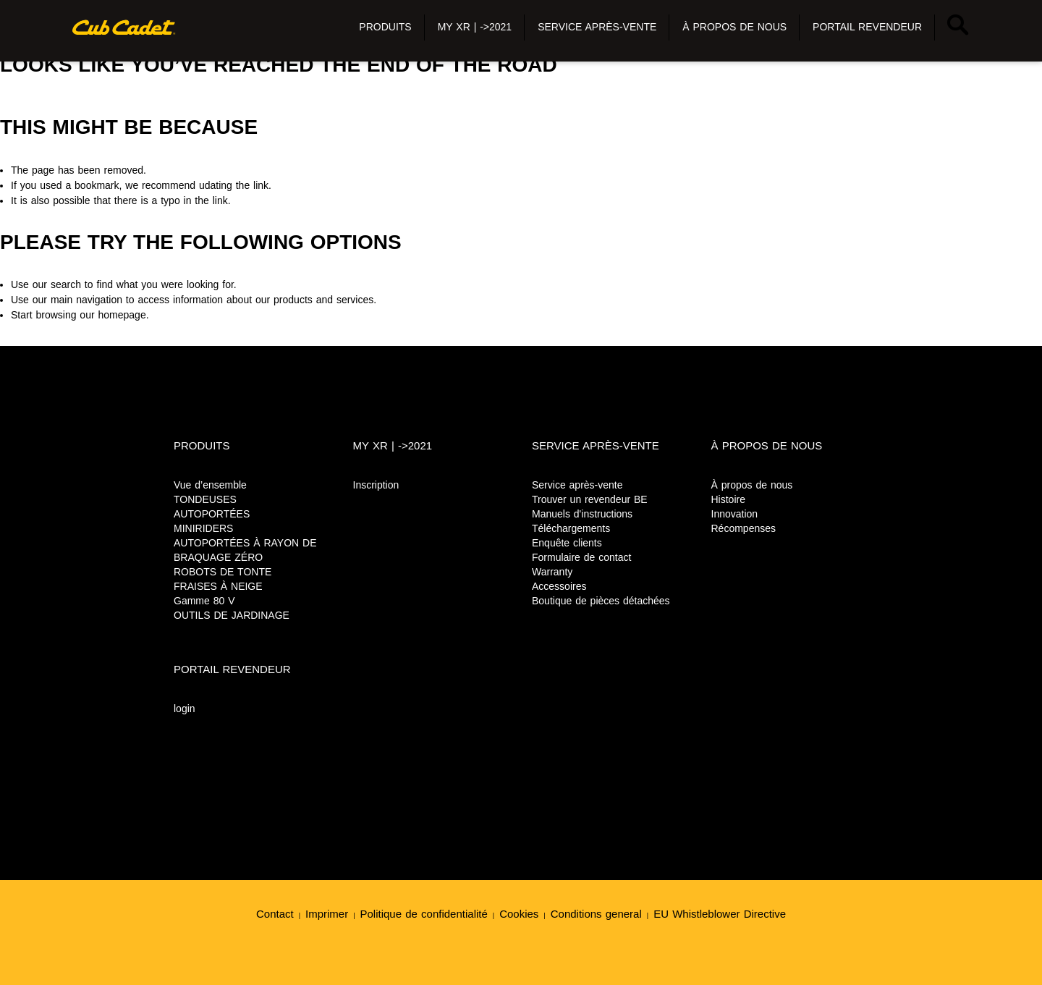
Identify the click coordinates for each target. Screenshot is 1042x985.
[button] (385, 27)
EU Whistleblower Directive (719, 914)
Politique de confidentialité (424, 914)
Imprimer (326, 914)
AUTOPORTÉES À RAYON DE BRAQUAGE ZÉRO (245, 550)
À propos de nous (752, 485)
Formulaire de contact (581, 557)
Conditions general (596, 914)
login (184, 708)
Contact (275, 914)
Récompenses (743, 528)
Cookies (518, 914)
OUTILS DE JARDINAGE (231, 615)
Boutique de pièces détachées (601, 600)
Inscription (376, 485)
